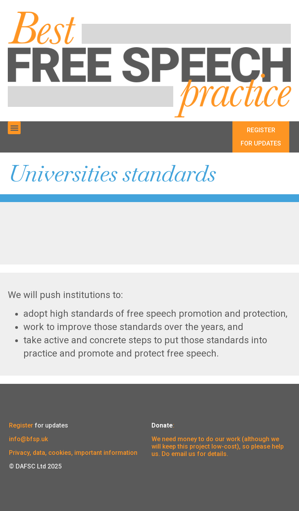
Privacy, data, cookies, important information (73, 452)
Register (21, 425)
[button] (14, 127)
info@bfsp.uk (28, 439)
